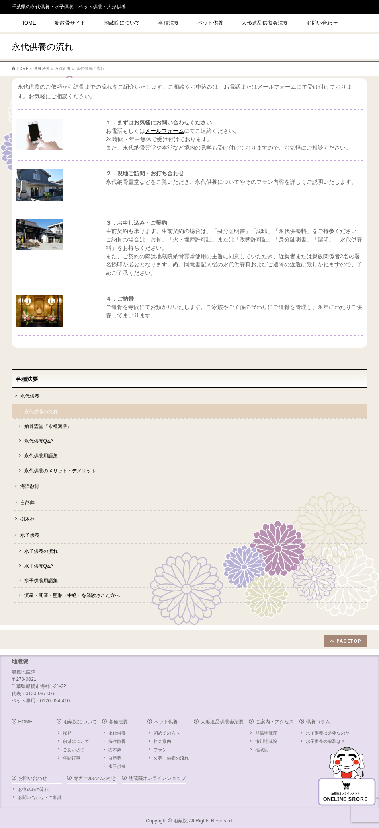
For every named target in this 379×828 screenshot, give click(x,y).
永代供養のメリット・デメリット (60, 471)
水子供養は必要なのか (328, 733)
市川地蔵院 (266, 741)
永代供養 (29, 396)
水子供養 (29, 535)
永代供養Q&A (38, 441)
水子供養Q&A (38, 566)
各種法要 (27, 379)
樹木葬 (27, 519)
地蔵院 (261, 749)
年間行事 (71, 758)
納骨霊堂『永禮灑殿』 (48, 426)
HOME (25, 722)
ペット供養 (166, 722)
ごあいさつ (74, 749)
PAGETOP (348, 640)
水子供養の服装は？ (325, 741)
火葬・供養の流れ (171, 758)
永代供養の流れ (41, 411)
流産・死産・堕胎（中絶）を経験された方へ (72, 595)
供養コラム (318, 722)
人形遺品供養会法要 (222, 722)
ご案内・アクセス (275, 722)
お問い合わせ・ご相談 (40, 797)
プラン (160, 749)
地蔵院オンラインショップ (157, 778)
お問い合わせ (32, 778)
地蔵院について (80, 722)
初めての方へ (167, 733)
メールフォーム (164, 131)
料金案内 (162, 741)
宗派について (76, 741)
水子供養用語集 (41, 580)
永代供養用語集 (41, 456)
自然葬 (27, 502)
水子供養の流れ (41, 551)
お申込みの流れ (33, 789)
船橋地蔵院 (266, 733)
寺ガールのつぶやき (95, 778)
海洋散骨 (29, 486)
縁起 (67, 733)
